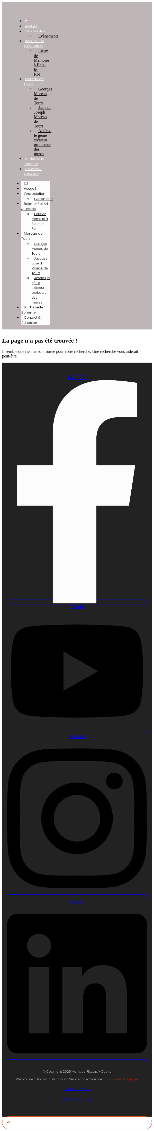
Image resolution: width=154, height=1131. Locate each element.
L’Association (34, 193)
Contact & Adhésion (33, 172)
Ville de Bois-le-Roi (77, 1099)
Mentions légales (77, 1089)
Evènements (48, 36)
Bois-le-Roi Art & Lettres (34, 44)
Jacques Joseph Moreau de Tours (42, 116)
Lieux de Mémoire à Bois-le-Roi (41, 62)
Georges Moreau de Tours (43, 96)
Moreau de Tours (34, 82)
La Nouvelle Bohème (34, 161)
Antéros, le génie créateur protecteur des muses (43, 142)
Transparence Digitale (120, 1079)
